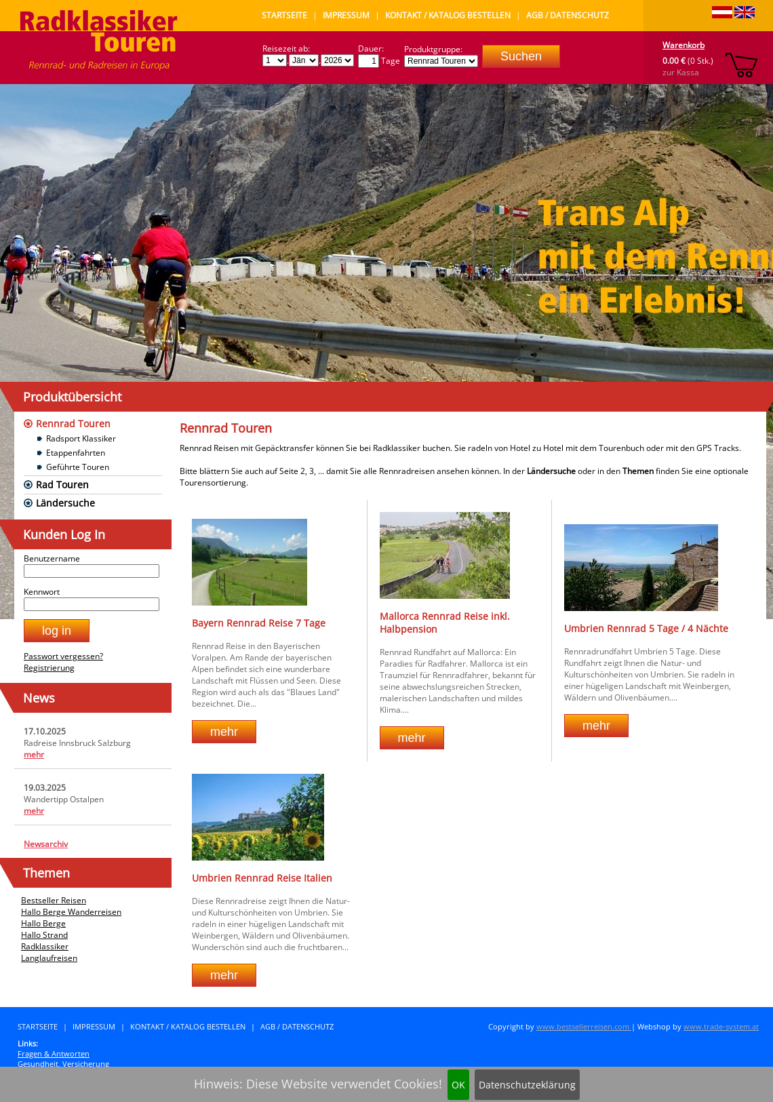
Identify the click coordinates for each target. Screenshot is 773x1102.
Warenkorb (683, 45)
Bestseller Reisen (53, 900)
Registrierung (49, 667)
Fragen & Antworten (54, 1053)
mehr (34, 754)
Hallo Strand (44, 935)
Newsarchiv (46, 844)
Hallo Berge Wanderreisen (71, 912)
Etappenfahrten (75, 452)
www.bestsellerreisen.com (583, 1026)
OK (458, 1084)
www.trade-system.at (721, 1026)
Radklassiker (44, 946)
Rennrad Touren (73, 423)
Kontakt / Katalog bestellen (448, 15)
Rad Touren (62, 484)
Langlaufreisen (49, 958)
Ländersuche (65, 502)
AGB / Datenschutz (567, 15)
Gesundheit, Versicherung (63, 1064)
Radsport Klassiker (81, 438)
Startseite (284, 15)
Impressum (346, 15)
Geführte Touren (77, 467)
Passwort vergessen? (63, 656)
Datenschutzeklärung (527, 1084)
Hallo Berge (43, 923)
